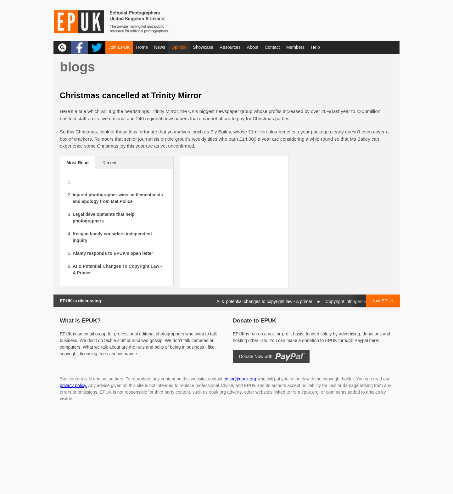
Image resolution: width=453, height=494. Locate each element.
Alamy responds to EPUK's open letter (113, 253)
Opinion (179, 47)
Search (62, 47)
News (159, 47)
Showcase (203, 47)
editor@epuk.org (240, 378)
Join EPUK (119, 47)
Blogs (77, 66)
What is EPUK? (80, 320)
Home (142, 47)
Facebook (79, 47)
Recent (109, 162)
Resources (230, 47)
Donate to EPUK (254, 320)
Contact (272, 47)
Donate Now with (255, 356)
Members (295, 47)
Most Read (77, 162)
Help (315, 47)
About (253, 47)
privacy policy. (73, 385)
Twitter (96, 47)
